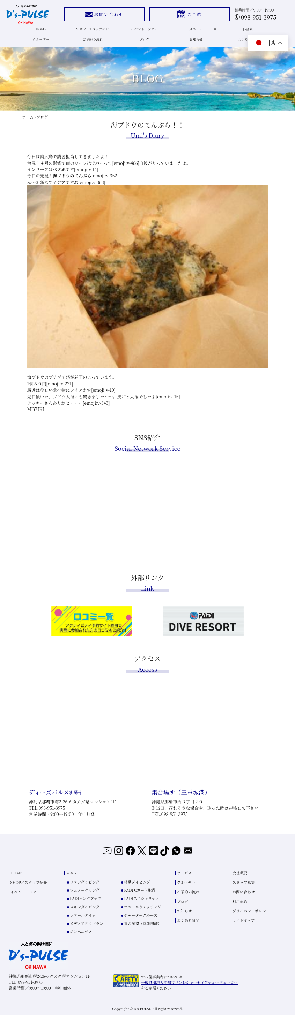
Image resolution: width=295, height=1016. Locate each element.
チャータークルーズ (140, 916)
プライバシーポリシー (251, 912)
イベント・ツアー (144, 30)
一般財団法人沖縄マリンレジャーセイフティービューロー (189, 983)
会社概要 (240, 874)
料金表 (247, 30)
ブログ (144, 42)
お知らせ (195, 42)
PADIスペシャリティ (141, 899)
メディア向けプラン (86, 924)
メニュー (201, 30)
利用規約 (240, 902)
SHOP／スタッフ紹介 (92, 30)
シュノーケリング (84, 891)
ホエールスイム (83, 916)
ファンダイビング (84, 883)
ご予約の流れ (93, 42)
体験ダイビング (137, 883)
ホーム (27, 120)
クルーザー (41, 42)
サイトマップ (244, 921)
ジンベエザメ (81, 932)
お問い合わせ (104, 14)
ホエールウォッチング (142, 907)
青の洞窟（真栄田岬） (143, 924)
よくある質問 (247, 42)
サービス (184, 874)
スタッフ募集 (244, 883)
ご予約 (188, 14)
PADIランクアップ (85, 899)
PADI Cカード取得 (139, 891)
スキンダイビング (84, 907)
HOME (41, 30)
